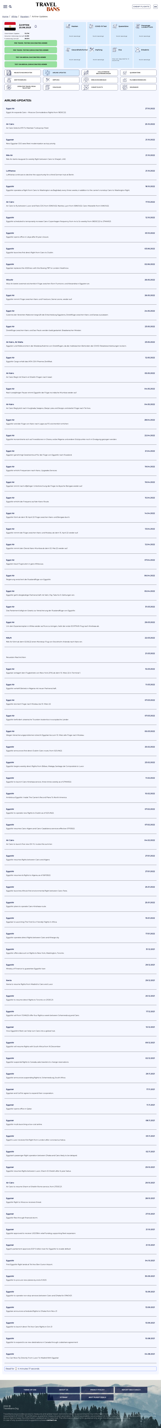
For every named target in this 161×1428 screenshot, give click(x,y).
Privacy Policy (97, 1390)
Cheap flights (93, 87)
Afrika (14, 16)
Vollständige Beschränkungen (97, 73)
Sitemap (63, 1397)
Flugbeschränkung (134, 80)
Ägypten (24, 16)
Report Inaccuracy (131, 1390)
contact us (51, 1420)
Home (5, 16)
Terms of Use (30, 1390)
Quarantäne (131, 73)
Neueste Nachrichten (19, 73)
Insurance (130, 87)
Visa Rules (53, 87)
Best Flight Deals (97, 1397)
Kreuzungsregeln (94, 80)
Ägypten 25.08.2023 (25, 26)
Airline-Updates (55, 73)
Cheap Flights (141, 7)
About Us (63, 1390)
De (155, 7)
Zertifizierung (16, 80)
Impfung (52, 80)
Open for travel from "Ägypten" (21, 87)
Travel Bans (48, 6)
